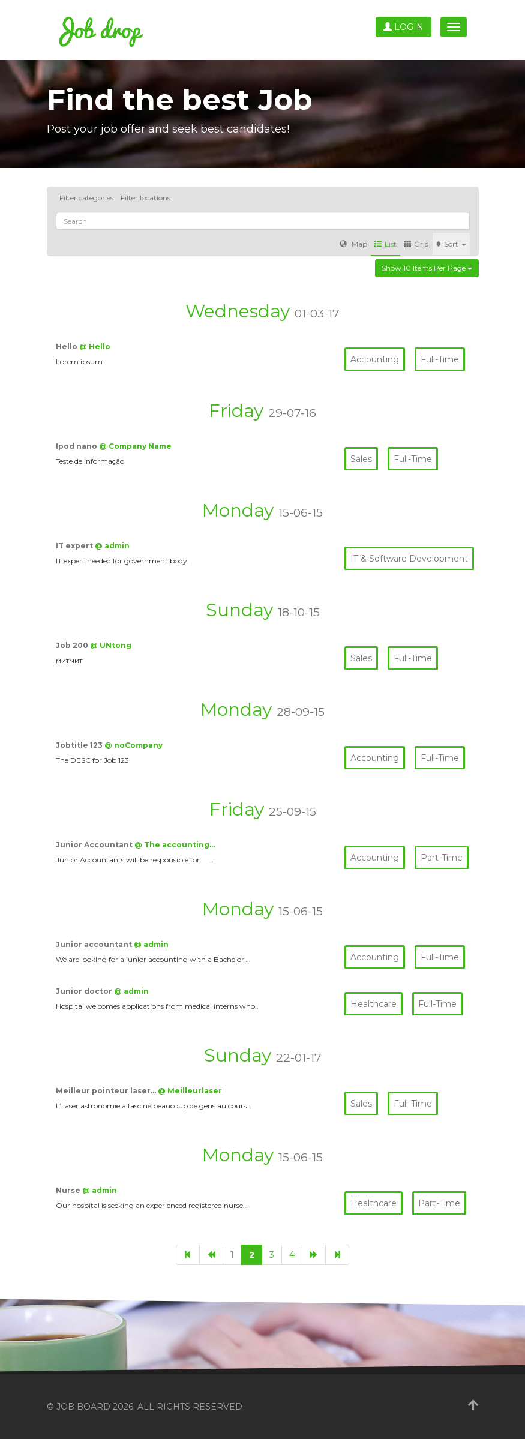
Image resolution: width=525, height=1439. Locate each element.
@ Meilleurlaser (190, 1090)
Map (353, 243)
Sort (451, 243)
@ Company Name (135, 446)
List (385, 243)
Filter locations (145, 197)
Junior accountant (95, 944)
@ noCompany (133, 745)
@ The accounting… (174, 844)
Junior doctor (85, 991)
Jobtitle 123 (80, 745)
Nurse (69, 1190)
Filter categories (86, 197)
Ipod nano (77, 446)
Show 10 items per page (427, 267)
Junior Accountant (95, 844)
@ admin (112, 545)
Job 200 (73, 645)
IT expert (75, 545)
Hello (67, 346)
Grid (416, 243)
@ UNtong (110, 645)
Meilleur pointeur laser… (107, 1090)
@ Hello (94, 346)
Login (403, 27)
